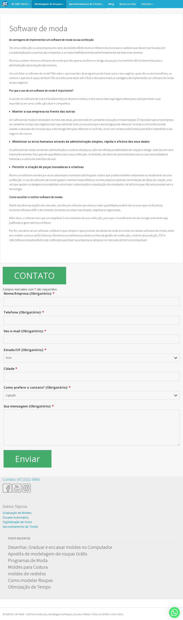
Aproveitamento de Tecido (85, 4)
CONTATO (34, 275)
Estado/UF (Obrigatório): (25, 350)
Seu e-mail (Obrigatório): (25, 331)
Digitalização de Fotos (17, 522)
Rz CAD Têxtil (20, 4)
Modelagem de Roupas (48, 4)
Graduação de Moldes (17, 513)
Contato (146, 4)
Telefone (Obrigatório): (24, 312)
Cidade (10, 368)
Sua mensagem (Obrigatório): (29, 406)
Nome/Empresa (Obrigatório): (29, 293)
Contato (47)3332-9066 (21, 479)
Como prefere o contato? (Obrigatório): (37, 387)
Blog (111, 4)
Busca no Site (128, 4)
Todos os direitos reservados (107, 614)
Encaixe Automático (16, 517)
